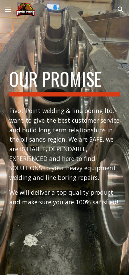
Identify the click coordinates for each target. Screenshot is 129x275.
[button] (8, 9)
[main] (65, 82)
